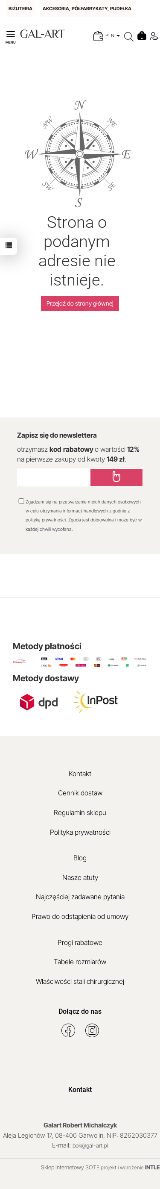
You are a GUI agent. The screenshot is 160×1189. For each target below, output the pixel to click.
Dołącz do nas (80, 1011)
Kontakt (80, 773)
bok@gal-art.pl (90, 1145)
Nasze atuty (80, 877)
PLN (112, 35)
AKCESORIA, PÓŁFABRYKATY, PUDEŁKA (87, 9)
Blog (80, 857)
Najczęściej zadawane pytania (80, 896)
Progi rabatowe (80, 942)
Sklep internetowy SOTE (70, 1167)
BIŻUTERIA (20, 9)
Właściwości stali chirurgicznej (80, 981)
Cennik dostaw (80, 793)
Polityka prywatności (80, 832)
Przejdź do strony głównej (80, 303)
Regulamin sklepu (80, 812)
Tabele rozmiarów (80, 961)
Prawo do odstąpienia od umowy (80, 916)
